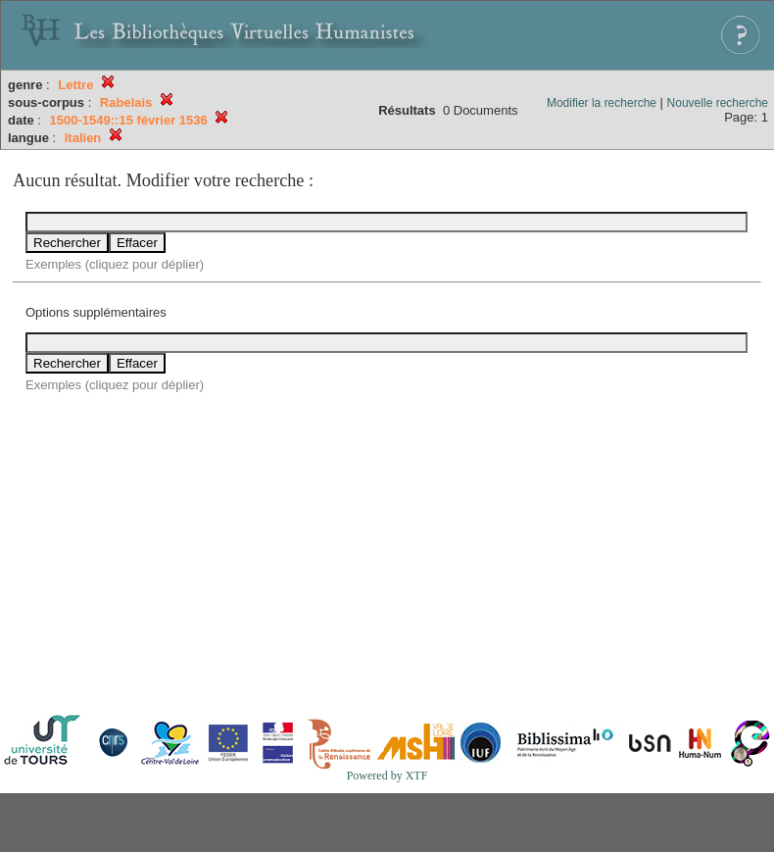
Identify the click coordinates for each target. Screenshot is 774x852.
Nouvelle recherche (717, 103)
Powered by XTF (387, 775)
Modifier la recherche (601, 103)
